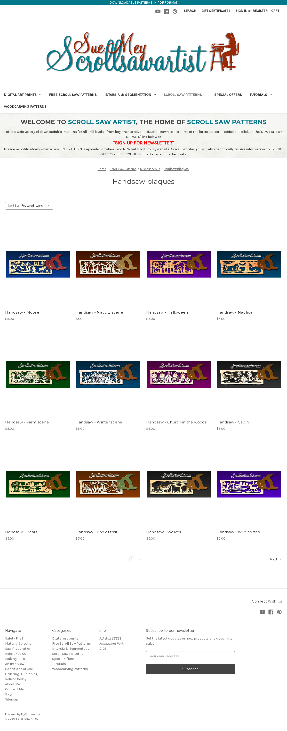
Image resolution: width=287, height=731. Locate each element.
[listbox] (37, 205)
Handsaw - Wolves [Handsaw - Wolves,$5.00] (163, 532)
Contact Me (14, 689)
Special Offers (228, 94)
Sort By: (13, 205)
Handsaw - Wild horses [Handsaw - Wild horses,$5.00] (238, 532)
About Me (12, 684)
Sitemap (11, 699)
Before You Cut (16, 654)
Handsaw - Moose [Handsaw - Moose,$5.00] (22, 312)
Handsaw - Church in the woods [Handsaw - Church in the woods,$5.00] (176, 422)
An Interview (14, 664)
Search (190, 11)
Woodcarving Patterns (25, 106)
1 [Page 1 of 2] (131, 559)
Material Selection (19, 643)
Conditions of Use (19, 669)
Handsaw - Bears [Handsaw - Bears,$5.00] (21, 532)
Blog (8, 694)
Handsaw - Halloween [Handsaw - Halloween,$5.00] (167, 312)
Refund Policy (15, 679)
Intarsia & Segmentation (130, 94)
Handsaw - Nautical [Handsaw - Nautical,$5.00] (235, 312)
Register (260, 11)
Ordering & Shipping (21, 674)
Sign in (241, 11)
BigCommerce (30, 714)
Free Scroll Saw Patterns (73, 94)
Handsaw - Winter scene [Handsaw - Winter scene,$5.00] (99, 422)
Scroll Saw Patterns (185, 94)
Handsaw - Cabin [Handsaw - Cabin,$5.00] (232, 422)
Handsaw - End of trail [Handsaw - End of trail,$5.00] (96, 532)
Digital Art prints (22, 94)
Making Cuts (15, 659)
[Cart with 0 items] (275, 11)
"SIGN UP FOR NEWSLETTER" (143, 143)
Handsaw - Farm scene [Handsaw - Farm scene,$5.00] (27, 422)
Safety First (14, 638)
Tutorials (261, 94)
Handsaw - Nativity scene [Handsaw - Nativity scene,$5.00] (99, 312)
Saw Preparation (18, 649)
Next (276, 559)
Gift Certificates (215, 11)
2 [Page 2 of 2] (140, 559)
